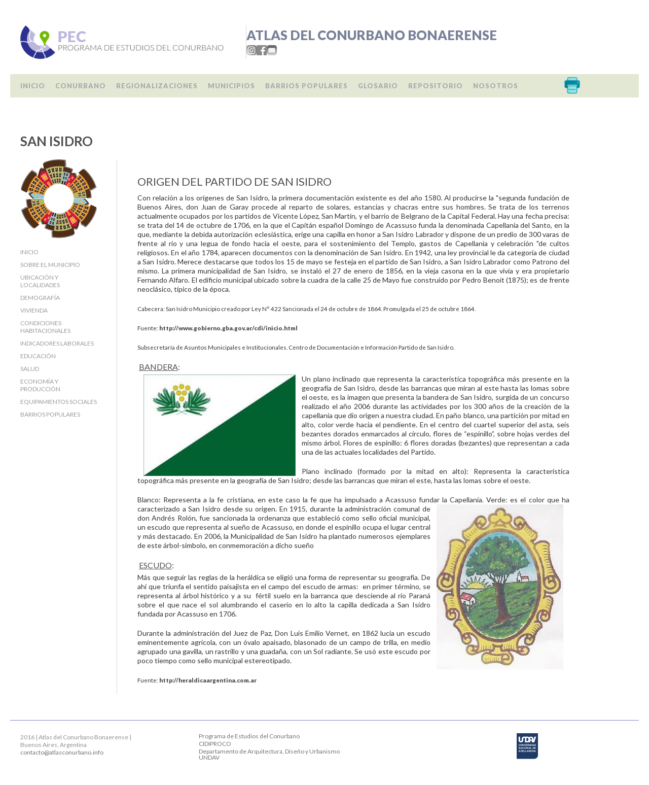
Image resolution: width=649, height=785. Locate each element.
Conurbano (80, 86)
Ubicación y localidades (40, 281)
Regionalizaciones (157, 86)
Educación (38, 356)
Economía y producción (40, 385)
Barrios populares (306, 86)
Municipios (231, 86)
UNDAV (209, 757)
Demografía (40, 297)
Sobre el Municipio (50, 264)
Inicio (32, 86)
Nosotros (495, 86)
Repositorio (435, 86)
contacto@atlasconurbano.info (61, 752)
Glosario (378, 86)
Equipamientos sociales (58, 401)
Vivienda (34, 310)
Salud (29, 368)
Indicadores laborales (57, 343)
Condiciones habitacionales (45, 326)
